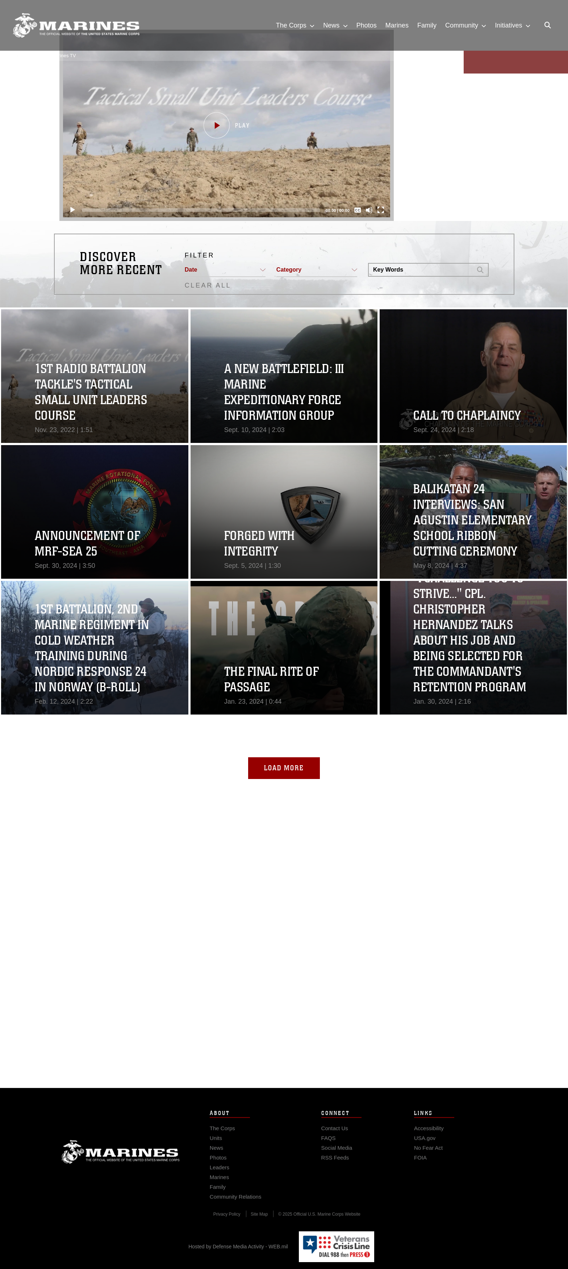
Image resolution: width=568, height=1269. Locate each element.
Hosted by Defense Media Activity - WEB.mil (238, 1246)
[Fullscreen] (376, 210)
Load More (284, 767)
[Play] (68, 210)
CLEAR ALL (208, 285)
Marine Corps (120, 1165)
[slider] (197, 210)
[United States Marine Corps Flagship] (76, 25)
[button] (222, 125)
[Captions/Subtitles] (353, 210)
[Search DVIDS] (420, 270)
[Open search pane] (547, 25)
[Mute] (365, 210)
